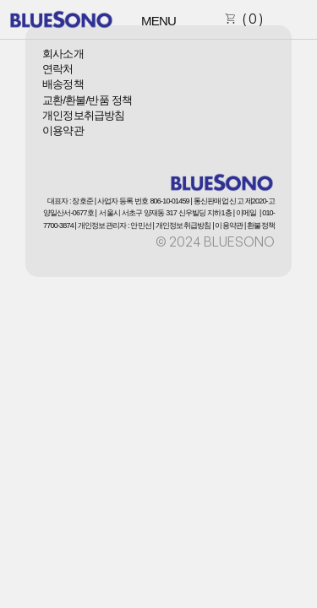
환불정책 (261, 225)
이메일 (246, 213)
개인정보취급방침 (83, 115)
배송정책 (63, 84)
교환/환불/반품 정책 (87, 100)
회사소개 (63, 53)
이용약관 (63, 130)
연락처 (58, 68)
